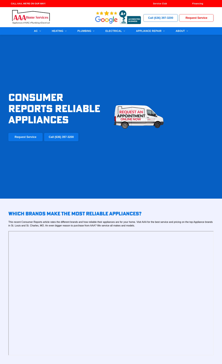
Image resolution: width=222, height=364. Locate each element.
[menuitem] (160, 3)
